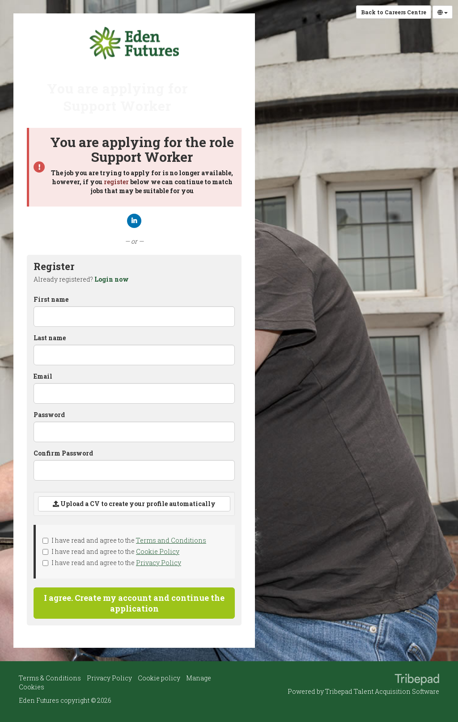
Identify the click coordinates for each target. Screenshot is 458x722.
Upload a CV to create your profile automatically (134, 503)
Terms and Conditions (171, 540)
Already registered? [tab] (81, 279)
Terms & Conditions (50, 678)
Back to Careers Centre (393, 12)
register (116, 181)
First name (51, 299)
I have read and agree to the (124, 540)
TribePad (416, 680)
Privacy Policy (158, 562)
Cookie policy (159, 678)
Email (43, 376)
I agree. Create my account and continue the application (134, 603)
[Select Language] (443, 12)
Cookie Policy (157, 551)
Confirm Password (63, 453)
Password (49, 414)
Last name (50, 338)
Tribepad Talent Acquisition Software (382, 691)
